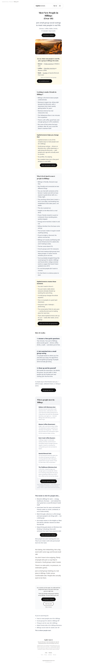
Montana (11, 1)
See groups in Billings (48, 599)
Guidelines (50, 654)
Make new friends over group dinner (48, 323)
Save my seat (48, 603)
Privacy (45, 654)
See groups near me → (48, 390)
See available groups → (44, 81)
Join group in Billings (48, 35)
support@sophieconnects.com (48, 660)
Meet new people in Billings (48, 165)
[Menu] (60, 5)
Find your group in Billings (48, 481)
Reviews (50, 652)
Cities (46, 652)
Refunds (54, 654)
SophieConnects (5, 1)
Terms (42, 654)
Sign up (55, 5)
